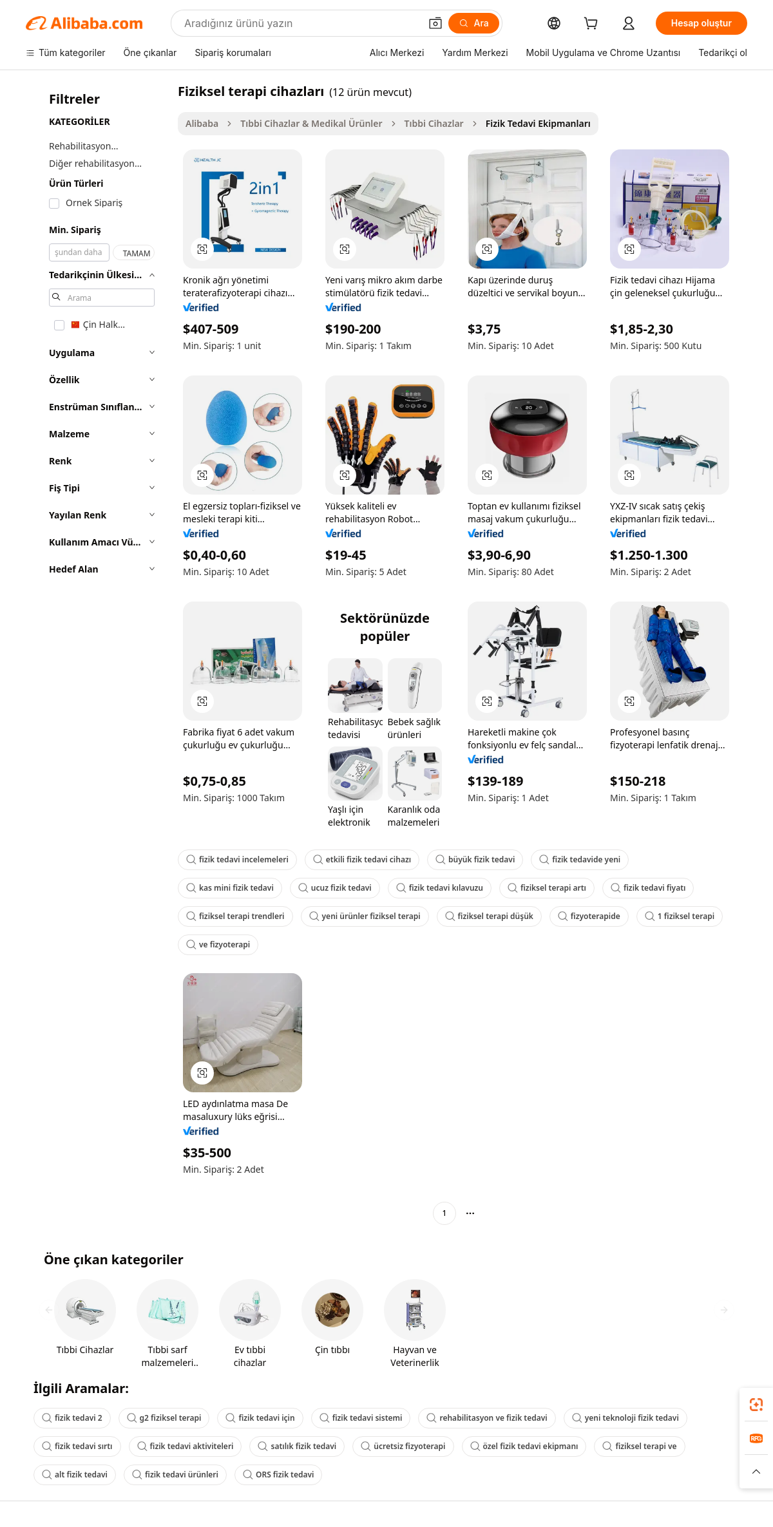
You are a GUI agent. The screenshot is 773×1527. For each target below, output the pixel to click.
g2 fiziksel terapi (164, 1417)
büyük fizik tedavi (475, 859)
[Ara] (473, 23)
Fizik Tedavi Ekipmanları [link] (538, 123)
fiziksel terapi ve (639, 1446)
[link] (756, 1404)
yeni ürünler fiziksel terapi (365, 916)
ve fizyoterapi (218, 944)
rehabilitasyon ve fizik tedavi (486, 1417)
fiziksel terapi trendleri (235, 916)
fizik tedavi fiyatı (648, 887)
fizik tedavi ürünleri (175, 1474)
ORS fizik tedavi (278, 1474)
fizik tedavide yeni (579, 859)
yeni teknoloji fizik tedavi (625, 1417)
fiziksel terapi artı (547, 887)
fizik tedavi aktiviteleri (185, 1446)
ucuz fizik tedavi (335, 887)
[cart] (593, 24)
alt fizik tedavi (75, 1474)
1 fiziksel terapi (679, 916)
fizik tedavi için (259, 1417)
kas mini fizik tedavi (230, 887)
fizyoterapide (589, 916)
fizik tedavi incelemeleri (237, 859)
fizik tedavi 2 (72, 1417)
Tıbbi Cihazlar (434, 123)
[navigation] (97, 653)
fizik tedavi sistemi (361, 1417)
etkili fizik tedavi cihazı (362, 859)
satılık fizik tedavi (297, 1446)
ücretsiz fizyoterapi (403, 1446)
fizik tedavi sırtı (77, 1446)
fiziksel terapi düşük (489, 916)
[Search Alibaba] (300, 23)
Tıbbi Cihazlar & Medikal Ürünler (311, 123)
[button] (435, 23)
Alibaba (202, 123)
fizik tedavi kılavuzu (439, 887)
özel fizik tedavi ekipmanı (524, 1446)
